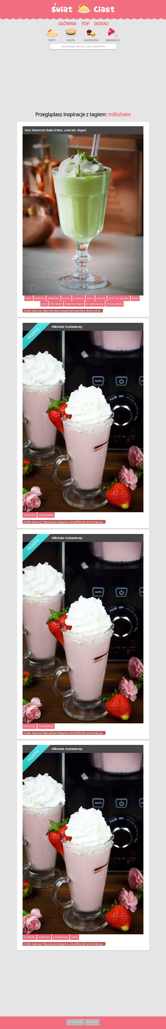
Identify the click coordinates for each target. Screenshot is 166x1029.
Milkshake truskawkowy (67, 327)
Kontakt (92, 1022)
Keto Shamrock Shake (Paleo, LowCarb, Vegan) (55, 130)
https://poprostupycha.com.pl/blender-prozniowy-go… (74, 521)
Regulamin (75, 1022)
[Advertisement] (83, 79)
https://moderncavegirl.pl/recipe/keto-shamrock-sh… (72, 310)
